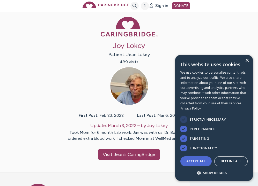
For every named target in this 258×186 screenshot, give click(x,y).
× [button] (247, 61)
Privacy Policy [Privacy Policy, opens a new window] (190, 108)
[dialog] (214, 118)
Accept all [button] (196, 161)
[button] (214, 173)
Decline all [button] (231, 161)
